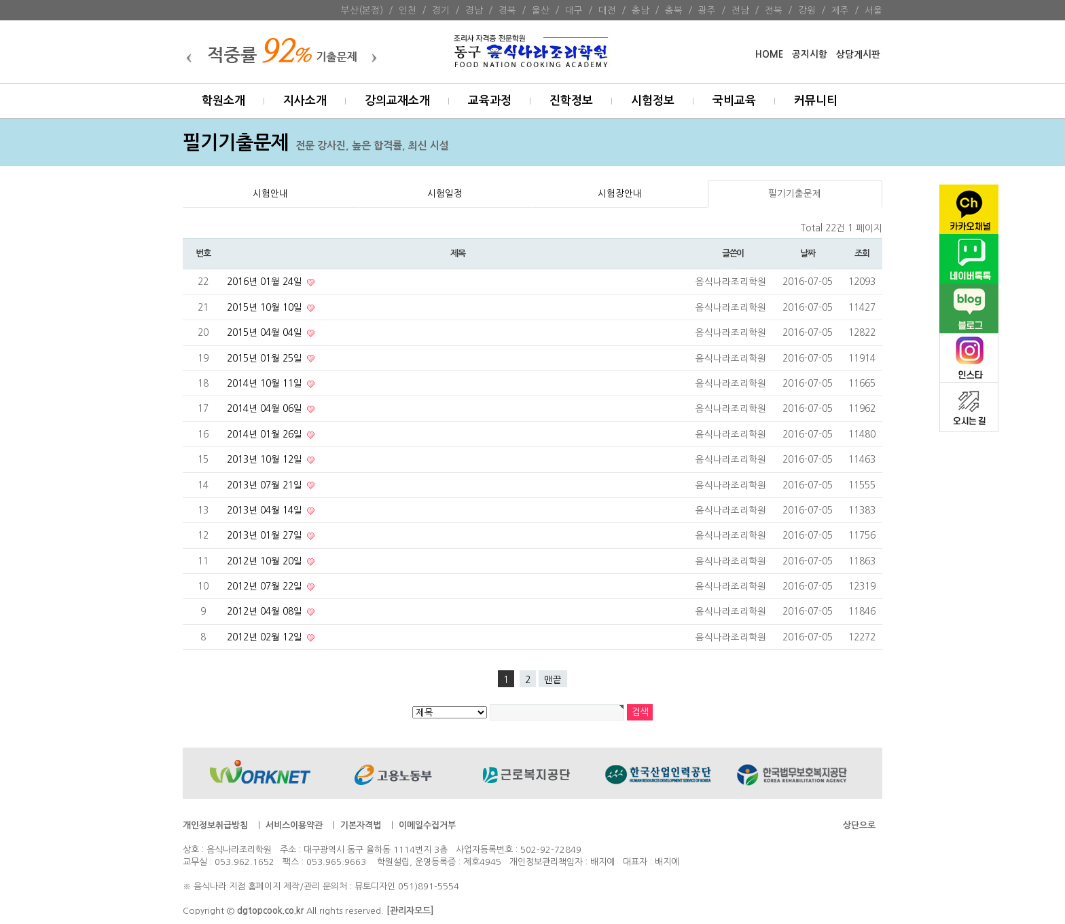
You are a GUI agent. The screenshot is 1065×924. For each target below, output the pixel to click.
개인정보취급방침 (215, 825)
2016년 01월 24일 (266, 281)
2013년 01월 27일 (266, 535)
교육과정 (489, 101)
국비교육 (734, 101)
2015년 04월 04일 (266, 332)
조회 (861, 253)
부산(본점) (362, 10)
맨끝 (553, 680)
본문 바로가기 (0, 0)
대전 (607, 10)
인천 (407, 10)
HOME (769, 54)
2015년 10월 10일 (266, 307)
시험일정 (445, 193)
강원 (807, 10)
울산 (540, 10)
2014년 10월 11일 (266, 383)
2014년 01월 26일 (266, 434)
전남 (740, 10)
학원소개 (223, 101)
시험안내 (270, 193)
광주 (707, 10)
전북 (773, 10)
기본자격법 (360, 825)
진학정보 (571, 101)
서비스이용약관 (294, 825)
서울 (873, 10)
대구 (574, 10)
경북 (507, 10)
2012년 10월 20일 (266, 561)
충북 (674, 10)
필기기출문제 (794, 193)
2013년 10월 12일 (266, 459)
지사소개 (305, 101)
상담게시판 (858, 54)
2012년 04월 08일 (266, 611)
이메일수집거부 (427, 825)
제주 (840, 10)
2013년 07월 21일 (266, 485)
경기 (441, 10)
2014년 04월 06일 (266, 408)
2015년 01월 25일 (266, 358)
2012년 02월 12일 (266, 637)
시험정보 (652, 101)
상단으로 (859, 825)
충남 (640, 10)
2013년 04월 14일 (266, 510)
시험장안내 (620, 193)
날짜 (807, 253)
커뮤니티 (815, 101)
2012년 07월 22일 (266, 586)
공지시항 (809, 54)
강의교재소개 (397, 101)
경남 (474, 10)
